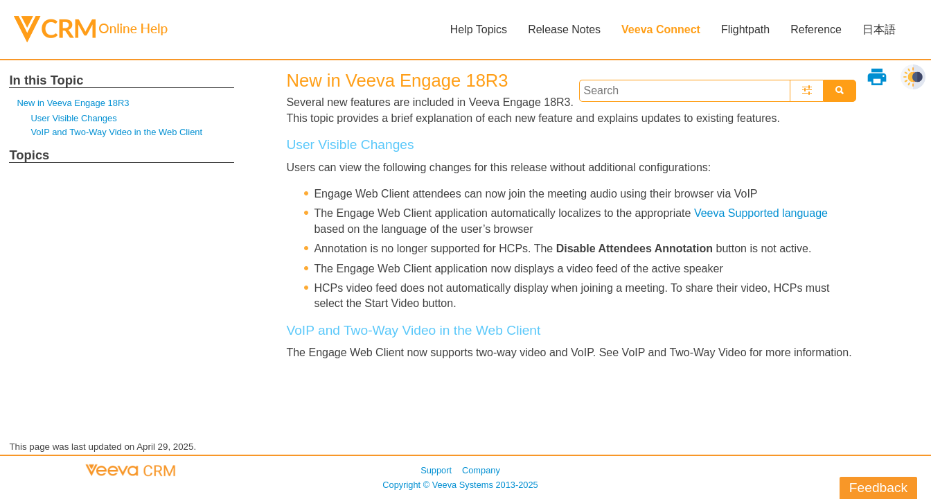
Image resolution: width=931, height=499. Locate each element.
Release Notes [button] (564, 29)
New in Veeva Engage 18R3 (73, 103)
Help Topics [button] (478, 29)
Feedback (878, 487)
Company (481, 470)
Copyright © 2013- (460, 485)
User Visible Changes (73, 118)
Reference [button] (816, 29)
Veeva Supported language (761, 213)
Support (436, 470)
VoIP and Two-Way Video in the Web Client (116, 132)
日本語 (879, 29)
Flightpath (745, 29)
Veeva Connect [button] (660, 29)
